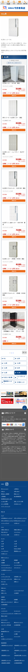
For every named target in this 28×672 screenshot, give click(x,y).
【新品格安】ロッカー (5, 655)
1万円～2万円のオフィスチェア (20, 518)
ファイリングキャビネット (6, 567)
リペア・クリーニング (5, 506)
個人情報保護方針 (17, 496)
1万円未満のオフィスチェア (6, 518)
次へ (24, 352)
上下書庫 (3, 560)
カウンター (3, 608)
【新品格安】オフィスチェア (7, 645)
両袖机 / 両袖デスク (18, 529)
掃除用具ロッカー (7, 382)
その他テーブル (4, 584)
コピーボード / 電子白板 (6, 625)
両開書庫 (16, 560)
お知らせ (3, 491)
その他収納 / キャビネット (6, 570)
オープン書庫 (16, 562)
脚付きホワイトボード (18, 622)
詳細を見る (14, 95)
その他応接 (16, 593)
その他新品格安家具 (18, 662)
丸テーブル (3, 581)
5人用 (18, 368)
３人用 (18, 363)
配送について (16, 493)
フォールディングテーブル (6, 579)
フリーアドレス (17, 532)
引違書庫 (3, 562)
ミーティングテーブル (5, 576)
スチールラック (17, 567)
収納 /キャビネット (5, 557)
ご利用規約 (3, 496)
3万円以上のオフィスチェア (19, 520)
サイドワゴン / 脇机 (5, 534)
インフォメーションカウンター (7, 613)
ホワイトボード (4, 620)
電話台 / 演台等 (4, 616)
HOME (2, 484)
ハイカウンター (4, 611)
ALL (4, 358)
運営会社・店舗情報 (5, 493)
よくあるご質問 (4, 501)
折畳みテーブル (17, 579)
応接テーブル (3, 593)
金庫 (2, 633)
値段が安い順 (10, 62)
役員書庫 (16, 599)
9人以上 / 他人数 (7, 377)
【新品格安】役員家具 (5, 662)
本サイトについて (4, 488)
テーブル (3, 574)
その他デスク (16, 534)
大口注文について (17, 504)
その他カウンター (17, 613)
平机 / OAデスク (4, 532)
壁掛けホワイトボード (5, 622)
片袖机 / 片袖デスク (5, 529)
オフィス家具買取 (4, 504)
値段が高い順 (17, 62)
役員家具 (3, 597)
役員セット (16, 602)
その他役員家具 (4, 604)
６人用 (5, 372)
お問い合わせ (16, 491)
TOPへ (24, 408)
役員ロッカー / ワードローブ (7, 602)
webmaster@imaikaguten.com (9, 442)
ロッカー (3, 538)
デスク (2, 527)
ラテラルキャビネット (5, 565)
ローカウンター (17, 611)
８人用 (18, 372)
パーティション (17, 631)
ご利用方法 (16, 488)
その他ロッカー (21, 382)
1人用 (18, 358)
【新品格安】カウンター (6, 660)
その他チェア (16, 523)
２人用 (5, 363)
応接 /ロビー (3, 588)
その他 (2, 628)
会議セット (16, 581)
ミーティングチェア (5, 523)
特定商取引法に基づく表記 (6, 499)
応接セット (3, 590)
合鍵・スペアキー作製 (18, 501)
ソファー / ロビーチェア (19, 590)
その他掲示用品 (17, 625)
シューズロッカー (21, 377)
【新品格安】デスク (5, 650)
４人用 (5, 368)
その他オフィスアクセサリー (7, 639)
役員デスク (3, 599)
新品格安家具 (3, 642)
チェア (2, 515)
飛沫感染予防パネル (5, 631)
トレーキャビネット (18, 565)
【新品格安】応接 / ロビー (19, 660)
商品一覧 (3, 511)
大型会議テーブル (17, 576)
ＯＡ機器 (16, 633)
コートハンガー (17, 636)
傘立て (2, 636)
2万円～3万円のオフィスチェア (7, 520)
